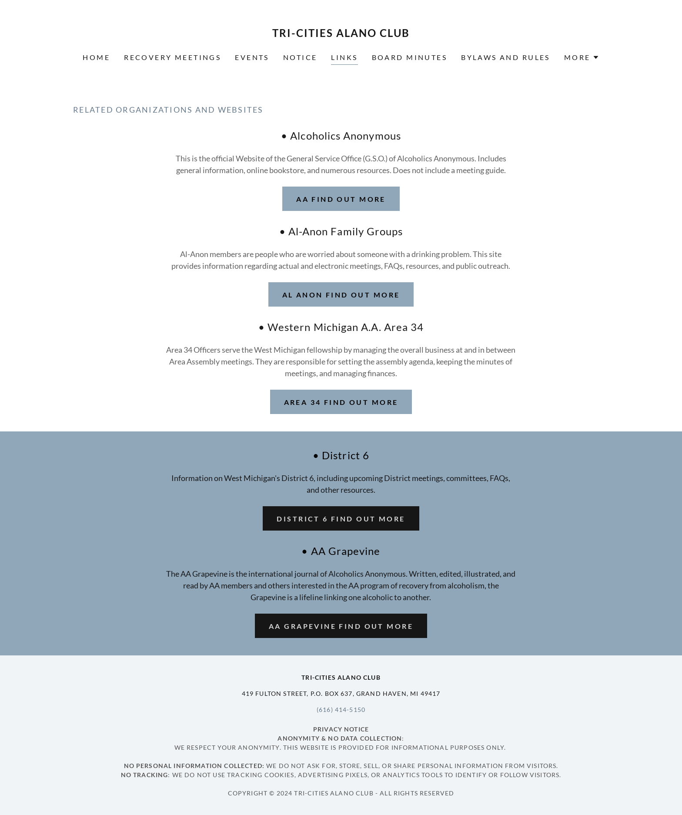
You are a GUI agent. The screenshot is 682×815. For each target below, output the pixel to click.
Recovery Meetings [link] (172, 57)
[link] (341, 34)
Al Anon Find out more (341, 295)
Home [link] (96, 57)
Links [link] (344, 57)
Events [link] (252, 57)
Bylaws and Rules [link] (505, 57)
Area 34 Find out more (341, 402)
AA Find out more (341, 199)
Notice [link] (300, 57)
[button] (581, 57)
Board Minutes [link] (410, 57)
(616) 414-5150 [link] (341, 709)
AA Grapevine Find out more (341, 626)
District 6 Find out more (341, 518)
